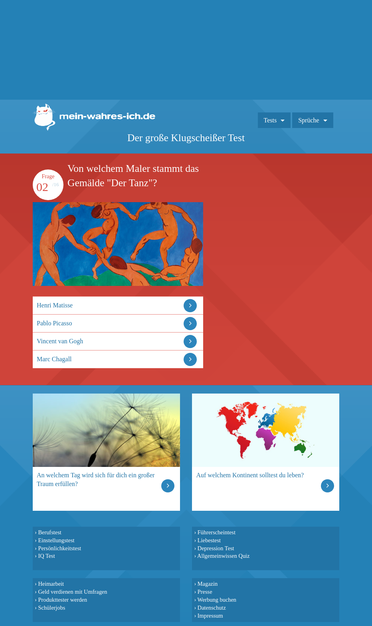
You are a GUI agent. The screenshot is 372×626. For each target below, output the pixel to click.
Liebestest (209, 540)
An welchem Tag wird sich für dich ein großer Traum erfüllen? (95, 479)
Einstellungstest (56, 540)
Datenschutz (212, 607)
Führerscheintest (216, 532)
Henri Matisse (55, 305)
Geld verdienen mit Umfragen (72, 592)
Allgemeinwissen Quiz (223, 556)
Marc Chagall (54, 359)
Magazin (208, 584)
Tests (270, 120)
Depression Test (216, 548)
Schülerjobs (51, 607)
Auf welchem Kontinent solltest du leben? (250, 475)
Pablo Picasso (54, 323)
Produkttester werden (62, 599)
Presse (205, 592)
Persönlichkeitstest (59, 548)
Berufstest (49, 532)
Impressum (210, 615)
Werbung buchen (217, 599)
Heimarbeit (51, 584)
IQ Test (46, 556)
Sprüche (308, 120)
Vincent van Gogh (60, 341)
